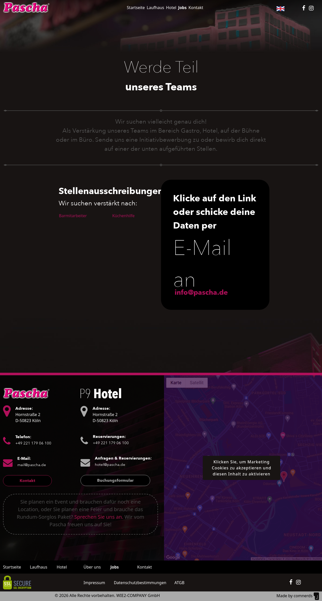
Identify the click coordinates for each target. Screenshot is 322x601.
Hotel (171, 7)
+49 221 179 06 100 (33, 443)
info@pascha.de (201, 292)
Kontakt (195, 7)
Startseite (136, 7)
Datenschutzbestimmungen (140, 582)
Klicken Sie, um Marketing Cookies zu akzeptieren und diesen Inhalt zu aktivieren (241, 468)
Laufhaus (155, 7)
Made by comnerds (297, 595)
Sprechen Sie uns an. (98, 516)
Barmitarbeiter (73, 215)
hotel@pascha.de (110, 464)
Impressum (94, 582)
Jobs (182, 7)
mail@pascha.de (31, 464)
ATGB (179, 582)
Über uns (92, 567)
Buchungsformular (115, 480)
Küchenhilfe (123, 215)
